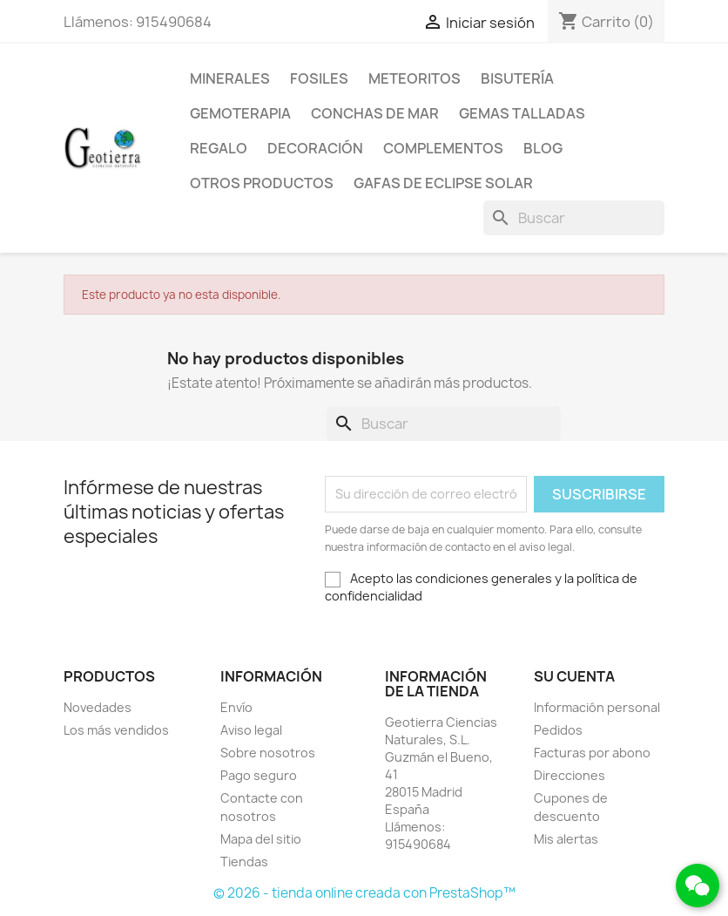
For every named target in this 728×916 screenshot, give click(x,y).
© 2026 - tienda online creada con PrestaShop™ (364, 893)
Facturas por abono (592, 752)
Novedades (97, 707)
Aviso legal (251, 730)
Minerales (230, 78)
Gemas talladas (522, 113)
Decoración (315, 148)
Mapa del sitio (260, 839)
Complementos (443, 148)
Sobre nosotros (267, 752)
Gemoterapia (240, 113)
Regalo (218, 148)
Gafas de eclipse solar (443, 183)
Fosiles (319, 78)
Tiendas (244, 861)
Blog (543, 148)
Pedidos (558, 730)
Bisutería (517, 78)
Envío (236, 707)
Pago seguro (258, 775)
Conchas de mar (375, 113)
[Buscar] (573, 217)
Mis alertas (566, 839)
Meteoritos (414, 78)
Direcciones (569, 775)
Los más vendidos (116, 730)
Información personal (597, 707)
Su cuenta (574, 676)
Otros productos (262, 183)
